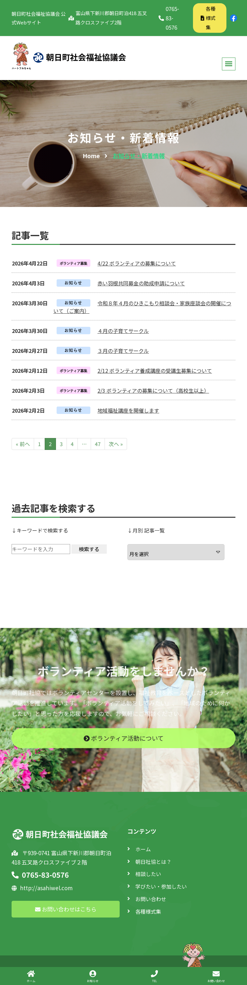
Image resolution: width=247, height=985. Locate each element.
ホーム (143, 849)
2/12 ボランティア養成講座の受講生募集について (154, 370)
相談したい (148, 874)
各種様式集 (208, 18)
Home (91, 155)
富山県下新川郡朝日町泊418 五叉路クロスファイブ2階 (108, 18)
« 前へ (23, 444)
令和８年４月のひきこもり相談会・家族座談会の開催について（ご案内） (142, 307)
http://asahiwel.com (42, 888)
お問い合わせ (150, 899)
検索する (89, 549)
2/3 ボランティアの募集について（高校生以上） (153, 390)
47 (98, 444)
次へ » (116, 444)
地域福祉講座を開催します (128, 410)
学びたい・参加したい (161, 886)
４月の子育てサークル (123, 331)
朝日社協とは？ (153, 861)
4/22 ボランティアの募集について (136, 263)
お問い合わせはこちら (65, 909)
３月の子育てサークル (123, 350)
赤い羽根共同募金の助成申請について (141, 283)
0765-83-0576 (169, 17)
